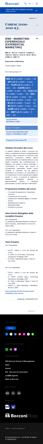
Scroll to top (32, 311)
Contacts (10, 328)
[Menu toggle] (37, 3)
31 (20, 72)
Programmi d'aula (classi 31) (16, 140)
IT (32, 3)
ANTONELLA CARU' (13, 121)
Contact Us (33, 18)
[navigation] (21, 10)
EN (29, 3)
